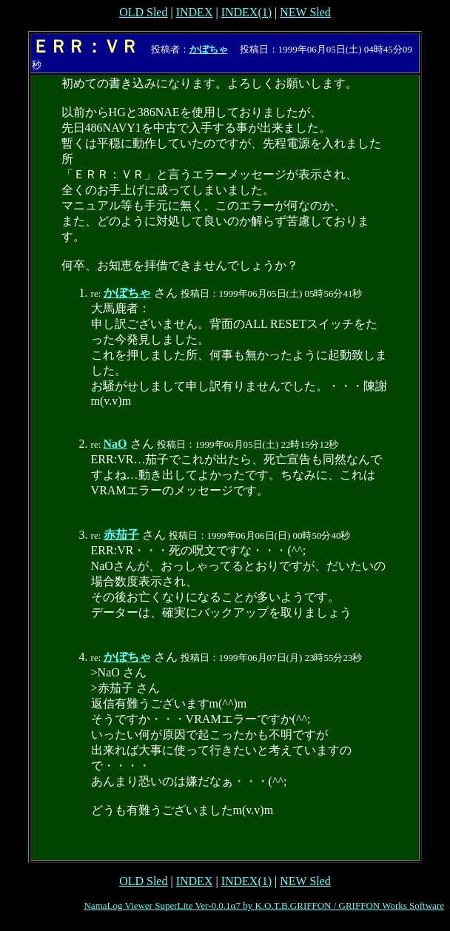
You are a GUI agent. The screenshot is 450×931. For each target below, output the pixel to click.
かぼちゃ (208, 49)
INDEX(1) (246, 12)
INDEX (194, 12)
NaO (115, 443)
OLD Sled (143, 12)
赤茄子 (121, 534)
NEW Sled (305, 12)
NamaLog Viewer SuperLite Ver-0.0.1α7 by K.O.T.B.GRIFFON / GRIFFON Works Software (264, 905)
